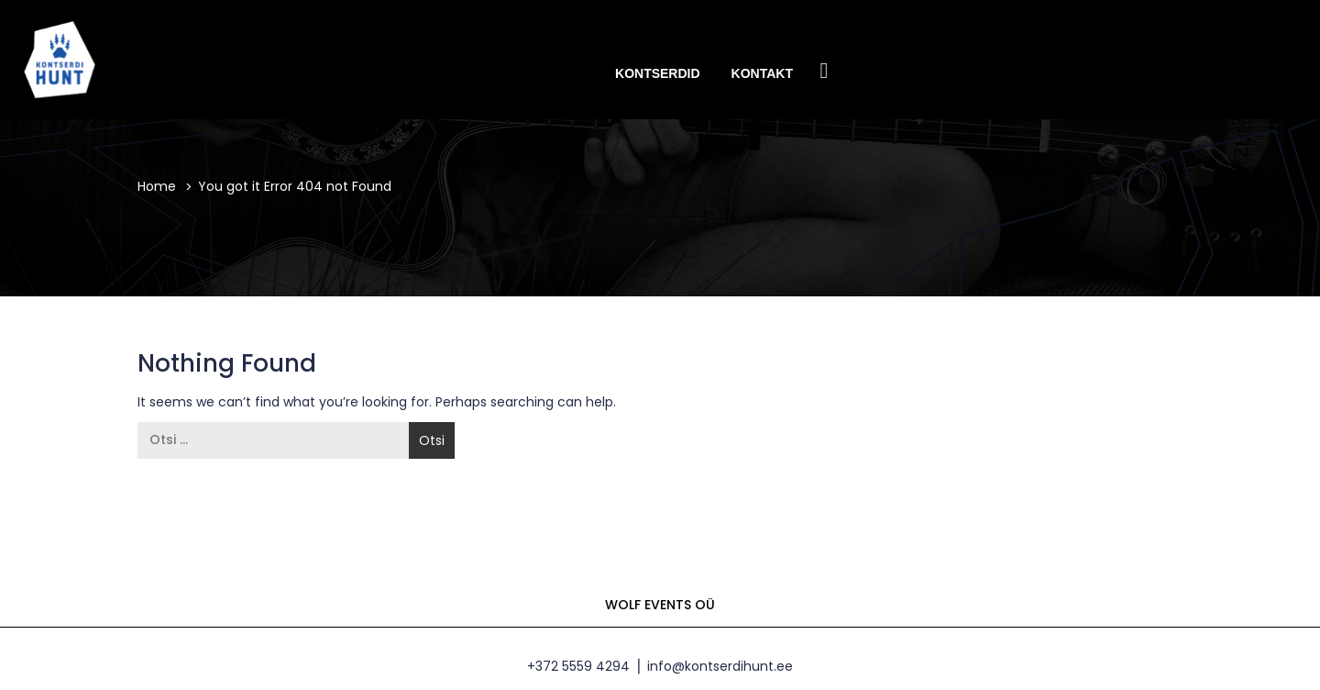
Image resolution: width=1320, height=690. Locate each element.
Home (157, 186)
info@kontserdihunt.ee (720, 666)
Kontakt (762, 73)
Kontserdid (657, 73)
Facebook (824, 72)
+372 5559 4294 (578, 666)
